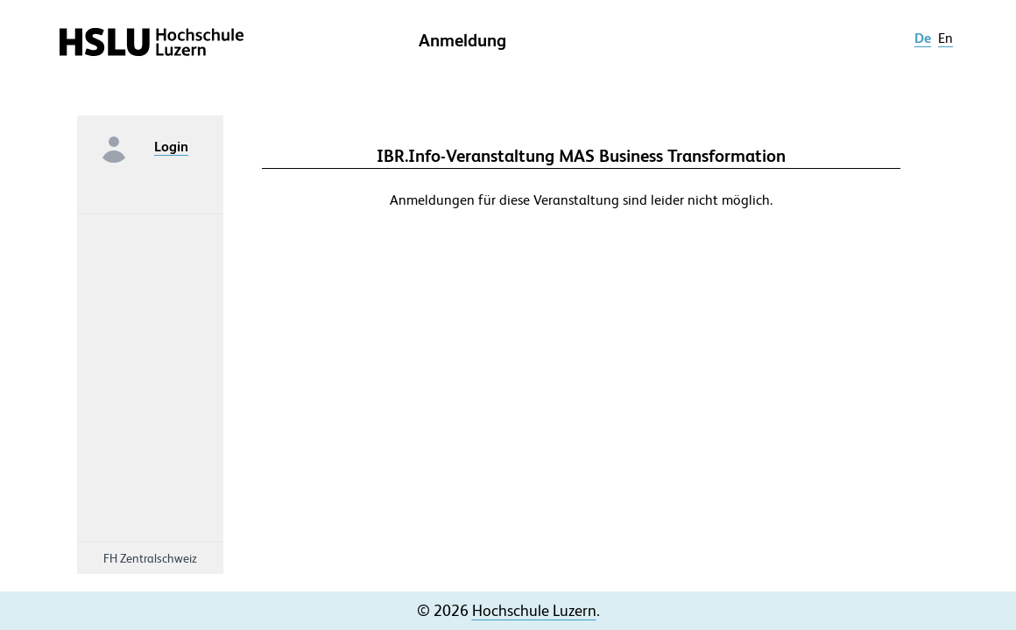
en (945, 38)
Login (171, 146)
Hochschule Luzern (534, 610)
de (922, 38)
